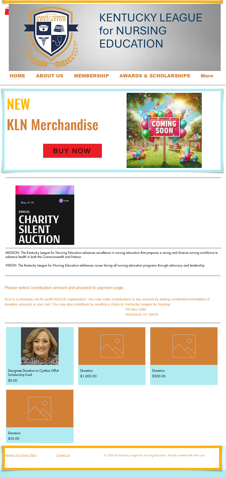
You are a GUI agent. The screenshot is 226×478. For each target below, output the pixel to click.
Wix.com (199, 455)
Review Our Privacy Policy (21, 455)
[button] (8, 11)
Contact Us (63, 455)
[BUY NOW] (72, 151)
